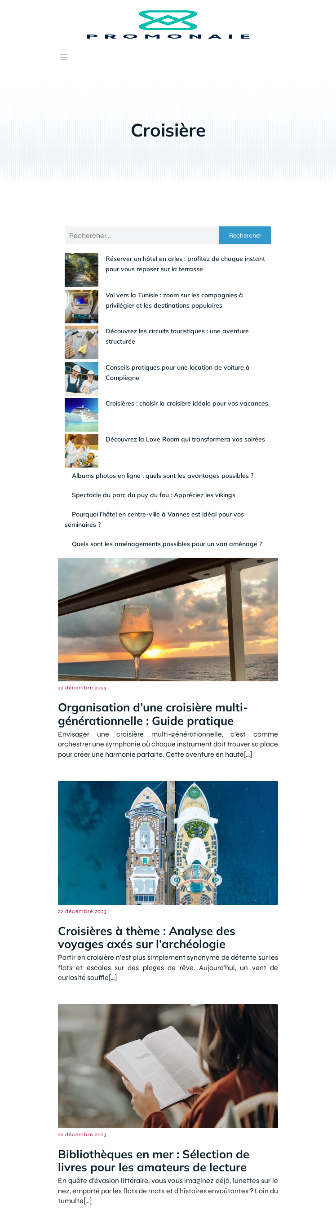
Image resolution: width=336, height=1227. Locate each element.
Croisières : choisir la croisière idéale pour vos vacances (153, 357)
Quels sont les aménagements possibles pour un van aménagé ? (167, 463)
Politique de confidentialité (240, 1208)
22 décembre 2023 (82, 608)
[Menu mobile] (63, 57)
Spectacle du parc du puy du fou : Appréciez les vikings (153, 414)
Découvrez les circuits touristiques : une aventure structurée (159, 318)
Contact (88, 1208)
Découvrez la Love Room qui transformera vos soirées (151, 376)
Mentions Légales (148, 1208)
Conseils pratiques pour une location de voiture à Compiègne (162, 337)
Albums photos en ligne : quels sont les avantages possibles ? (162, 395)
